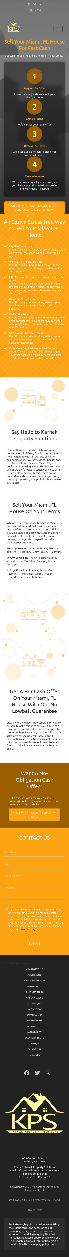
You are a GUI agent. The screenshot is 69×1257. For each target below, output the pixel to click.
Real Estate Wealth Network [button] (44, 1199)
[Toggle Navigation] (58, 29)
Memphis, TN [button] (34, 1026)
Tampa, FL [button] (34, 1043)
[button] (29, 4)
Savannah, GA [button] (34, 1014)
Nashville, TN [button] (34, 1032)
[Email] (34, 863)
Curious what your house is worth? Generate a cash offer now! (34, 207)
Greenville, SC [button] (34, 997)
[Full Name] (34, 852)
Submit (34, 943)
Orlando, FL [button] (34, 1049)
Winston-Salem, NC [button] (34, 980)
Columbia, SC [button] (34, 986)
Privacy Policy (28, 929)
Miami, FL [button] (34, 1054)
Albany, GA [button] (34, 1009)
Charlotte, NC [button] (34, 969)
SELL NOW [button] (34, 10)
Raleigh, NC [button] (34, 974)
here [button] (39, 1230)
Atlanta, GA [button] (34, 1003)
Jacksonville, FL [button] (34, 1037)
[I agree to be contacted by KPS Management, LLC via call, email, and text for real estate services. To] (5, 909)
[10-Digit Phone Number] (34, 875)
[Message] (34, 891)
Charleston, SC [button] (34, 992)
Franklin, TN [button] (34, 1020)
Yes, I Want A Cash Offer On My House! (34, 814)
